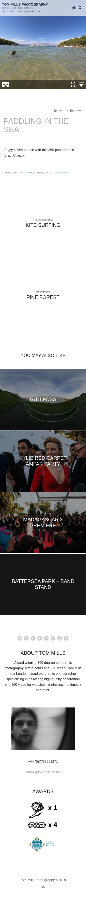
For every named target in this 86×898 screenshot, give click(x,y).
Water (64, 172)
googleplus (39, 638)
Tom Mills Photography (25, 4)
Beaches (53, 172)
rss (66, 638)
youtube (53, 638)
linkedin (33, 638)
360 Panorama (23, 172)
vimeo (46, 638)
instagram (59, 638)
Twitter (19, 638)
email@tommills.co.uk (29, 11)
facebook (26, 638)
